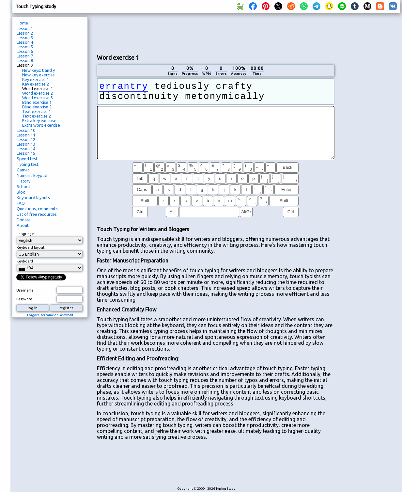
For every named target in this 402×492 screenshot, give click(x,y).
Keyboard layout (31, 247)
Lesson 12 (26, 139)
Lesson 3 (25, 37)
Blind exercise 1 (37, 102)
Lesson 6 (25, 51)
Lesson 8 (25, 60)
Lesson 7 (25, 56)
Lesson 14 (26, 148)
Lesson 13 (26, 144)
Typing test (28, 164)
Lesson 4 (25, 42)
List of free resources (37, 214)
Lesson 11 (26, 135)
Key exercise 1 (35, 79)
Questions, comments (37, 208)
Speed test (27, 158)
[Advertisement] (370, 126)
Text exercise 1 (36, 111)
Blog (21, 192)
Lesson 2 (25, 33)
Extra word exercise (41, 125)
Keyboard (25, 261)
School (23, 186)
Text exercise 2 (36, 116)
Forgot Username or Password (50, 315)
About (23, 225)
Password (24, 299)
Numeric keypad (32, 175)
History (23, 181)
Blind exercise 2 (37, 106)
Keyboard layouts (33, 197)
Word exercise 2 (37, 93)
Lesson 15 (26, 153)
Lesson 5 (25, 46)
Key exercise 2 (35, 84)
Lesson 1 (25, 28)
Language (25, 234)
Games (23, 169)
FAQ (21, 203)
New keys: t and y (38, 70)
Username (25, 290)
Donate (24, 219)
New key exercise (38, 74)
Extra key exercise (39, 120)
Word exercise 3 (37, 97)
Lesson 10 (26, 130)
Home (22, 23)
